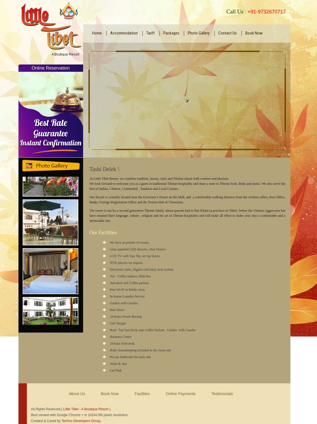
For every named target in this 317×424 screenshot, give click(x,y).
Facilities (142, 393)
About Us (77, 393)
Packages (171, 33)
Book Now (254, 33)
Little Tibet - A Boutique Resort (85, 409)
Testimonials (222, 393)
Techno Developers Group (81, 421)
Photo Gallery (199, 33)
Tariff (150, 33)
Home (97, 33)
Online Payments (181, 393)
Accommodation (124, 33)
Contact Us (227, 33)
